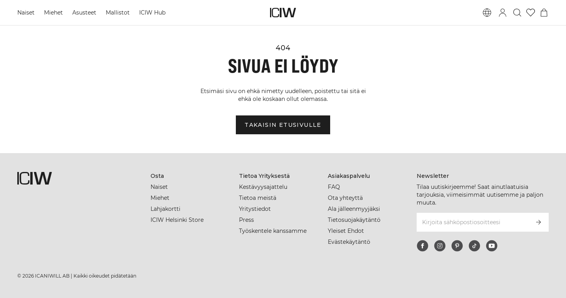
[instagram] (440, 246)
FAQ (334, 186)
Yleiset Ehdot (346, 230)
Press (246, 219)
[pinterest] (457, 246)
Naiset (26, 12)
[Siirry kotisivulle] (283, 12)
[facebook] (422, 246)
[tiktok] (474, 246)
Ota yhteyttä (345, 197)
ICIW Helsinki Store (177, 219)
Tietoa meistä (257, 197)
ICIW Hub (152, 12)
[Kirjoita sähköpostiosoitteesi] (472, 222)
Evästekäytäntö (349, 241)
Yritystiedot (255, 208)
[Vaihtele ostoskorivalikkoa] (544, 12)
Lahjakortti (165, 208)
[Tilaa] (538, 222)
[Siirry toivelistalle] (530, 12)
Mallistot (118, 12)
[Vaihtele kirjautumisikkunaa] (503, 12)
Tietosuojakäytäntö (354, 219)
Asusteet (84, 12)
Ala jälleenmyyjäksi (354, 208)
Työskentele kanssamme (273, 230)
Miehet (53, 12)
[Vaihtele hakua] (517, 12)
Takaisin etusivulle (283, 124)
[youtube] (492, 246)
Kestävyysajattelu (263, 186)
